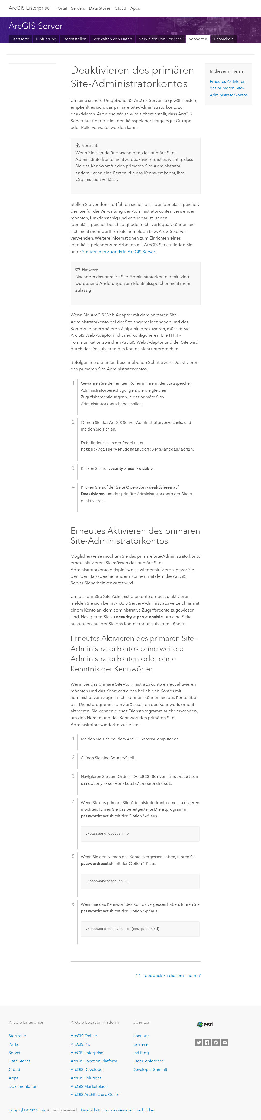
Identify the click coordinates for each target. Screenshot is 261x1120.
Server (15, 1052)
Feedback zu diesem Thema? (171, 975)
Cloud (120, 8)
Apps (135, 8)
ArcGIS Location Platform (94, 1061)
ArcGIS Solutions (86, 1078)
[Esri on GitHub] (216, 1042)
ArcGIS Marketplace (89, 1086)
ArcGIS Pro (80, 1044)
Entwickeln (224, 39)
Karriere (140, 1044)
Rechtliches (145, 1110)
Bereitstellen (74, 39)
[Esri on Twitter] (198, 1042)
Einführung (46, 39)
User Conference (148, 1061)
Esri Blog (141, 1052)
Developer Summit (150, 1069)
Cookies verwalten (118, 1110)
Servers (78, 8)
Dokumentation (23, 1086)
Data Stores (100, 8)
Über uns (141, 1035)
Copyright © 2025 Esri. (27, 1110)
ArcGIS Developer (87, 1069)
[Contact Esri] (224, 1042)
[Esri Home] (205, 1024)
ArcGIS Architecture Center (96, 1094)
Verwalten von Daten (113, 39)
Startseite (20, 39)
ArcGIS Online (84, 1035)
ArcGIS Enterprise (29, 8)
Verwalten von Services (160, 39)
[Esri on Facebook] (207, 1042)
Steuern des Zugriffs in (118, 251)
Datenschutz (91, 1110)
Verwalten (198, 39)
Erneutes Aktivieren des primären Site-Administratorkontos (229, 88)
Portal (61, 8)
